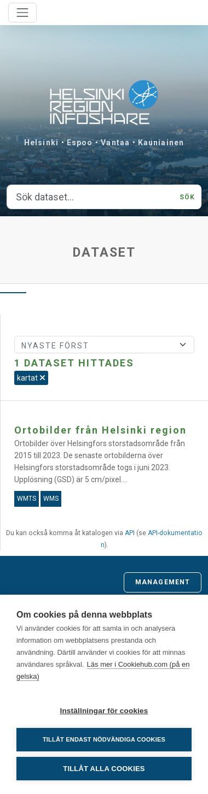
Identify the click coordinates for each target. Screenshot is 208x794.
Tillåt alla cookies (104, 769)
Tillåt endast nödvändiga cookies (104, 739)
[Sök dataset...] (90, 197)
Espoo (80, 142)
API (130, 533)
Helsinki (41, 142)
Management (162, 582)
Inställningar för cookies (104, 711)
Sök (187, 197)
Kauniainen (161, 142)
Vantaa (115, 142)
